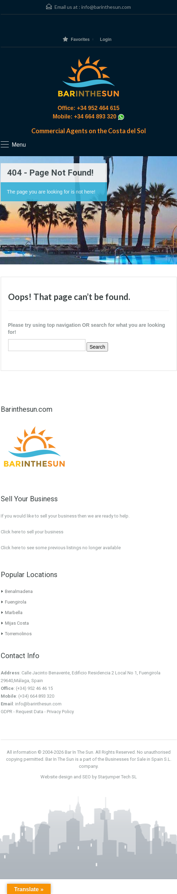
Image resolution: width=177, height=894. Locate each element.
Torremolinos (18, 633)
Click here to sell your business (32, 531)
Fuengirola (15, 602)
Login (106, 39)
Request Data (29, 711)
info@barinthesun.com (106, 7)
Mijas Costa (17, 623)
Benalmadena (19, 591)
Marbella (14, 612)
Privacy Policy (60, 711)
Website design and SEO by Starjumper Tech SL (88, 776)
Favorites (76, 39)
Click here (10, 547)
